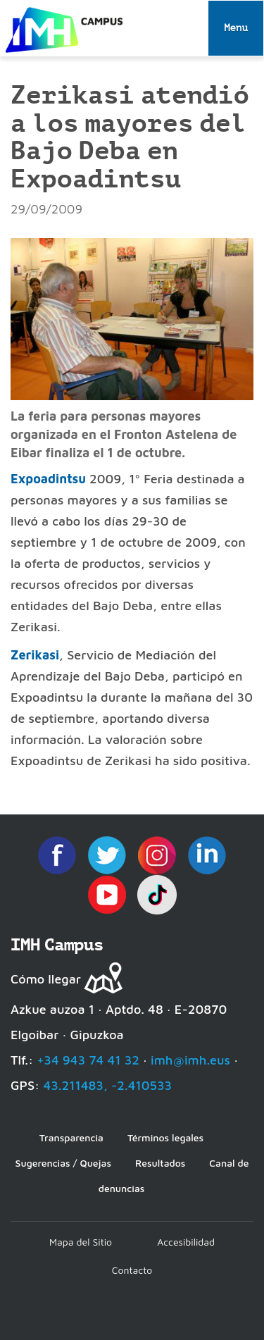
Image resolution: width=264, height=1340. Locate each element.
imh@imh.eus (190, 1060)
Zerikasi (35, 654)
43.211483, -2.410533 (107, 1085)
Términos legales (165, 1137)
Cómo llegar (46, 979)
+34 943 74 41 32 (88, 1060)
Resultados (160, 1163)
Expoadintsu (50, 478)
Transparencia (71, 1137)
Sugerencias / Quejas (63, 1163)
